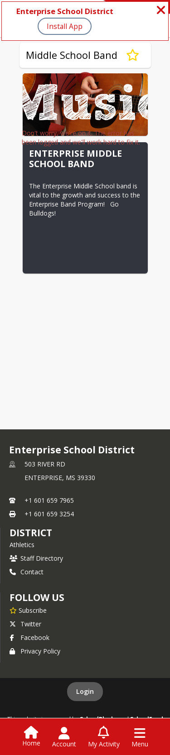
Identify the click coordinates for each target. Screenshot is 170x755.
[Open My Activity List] (104, 737)
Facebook (29, 637)
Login (85, 691)
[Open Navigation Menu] (139, 737)
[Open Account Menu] (64, 737)
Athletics (22, 544)
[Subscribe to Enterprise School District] (28, 610)
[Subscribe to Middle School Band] (133, 55)
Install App (65, 26)
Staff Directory (36, 558)
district (31, 532)
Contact (27, 571)
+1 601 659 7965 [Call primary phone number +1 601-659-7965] (49, 500)
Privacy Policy (35, 651)
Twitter (25, 624)
